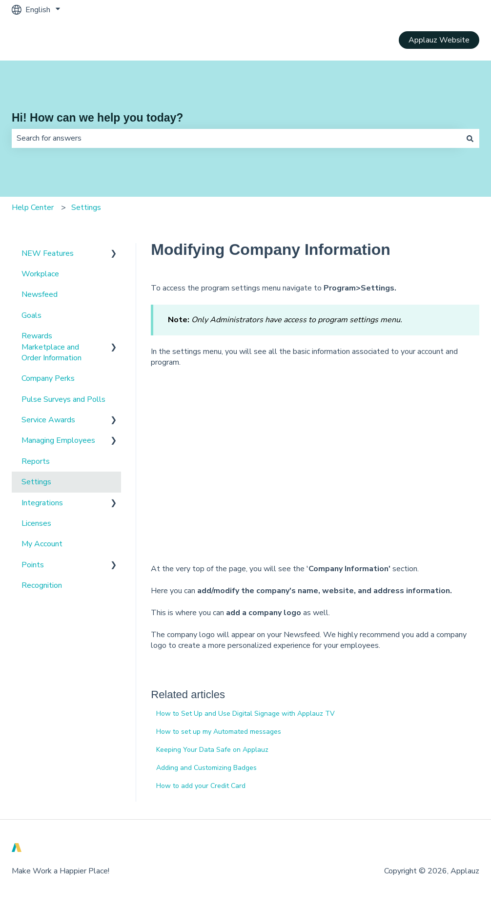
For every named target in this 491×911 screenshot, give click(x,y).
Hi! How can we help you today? (97, 117)
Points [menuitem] (32, 564)
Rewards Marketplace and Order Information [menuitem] (51, 347)
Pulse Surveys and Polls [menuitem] (63, 399)
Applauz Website (439, 40)
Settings (86, 207)
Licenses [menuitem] (36, 523)
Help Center (33, 207)
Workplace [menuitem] (40, 274)
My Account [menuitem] (41, 543)
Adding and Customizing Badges (206, 767)
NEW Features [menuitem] (47, 253)
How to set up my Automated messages (218, 731)
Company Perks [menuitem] (48, 378)
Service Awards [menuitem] (48, 419)
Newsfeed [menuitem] (39, 294)
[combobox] (236, 138)
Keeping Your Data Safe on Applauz (212, 749)
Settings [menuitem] (36, 481)
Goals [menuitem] (31, 315)
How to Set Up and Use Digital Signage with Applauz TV (245, 713)
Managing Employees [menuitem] (58, 440)
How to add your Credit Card (201, 785)
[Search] (470, 138)
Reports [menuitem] (35, 461)
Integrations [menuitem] (42, 502)
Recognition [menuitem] (41, 585)
